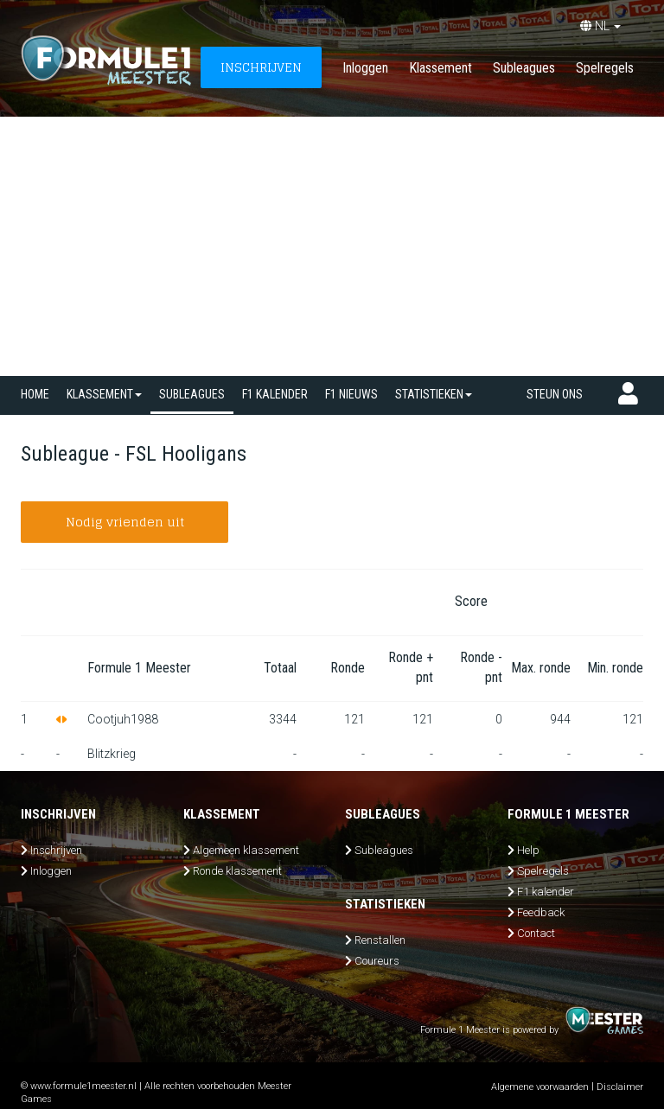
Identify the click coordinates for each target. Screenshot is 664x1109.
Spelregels (605, 68)
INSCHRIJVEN (261, 67)
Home (35, 394)
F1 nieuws (351, 394)
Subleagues (524, 68)
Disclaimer (620, 1087)
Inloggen (365, 68)
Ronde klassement (237, 870)
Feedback (541, 912)
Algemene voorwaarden (540, 1087)
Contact (536, 933)
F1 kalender (275, 394)
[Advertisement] (332, 246)
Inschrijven (56, 850)
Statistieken (433, 394)
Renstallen (379, 940)
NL (600, 26)
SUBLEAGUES (192, 394)
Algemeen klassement (246, 850)
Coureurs (376, 960)
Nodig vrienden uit (125, 521)
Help (528, 850)
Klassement (440, 68)
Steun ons (555, 394)
